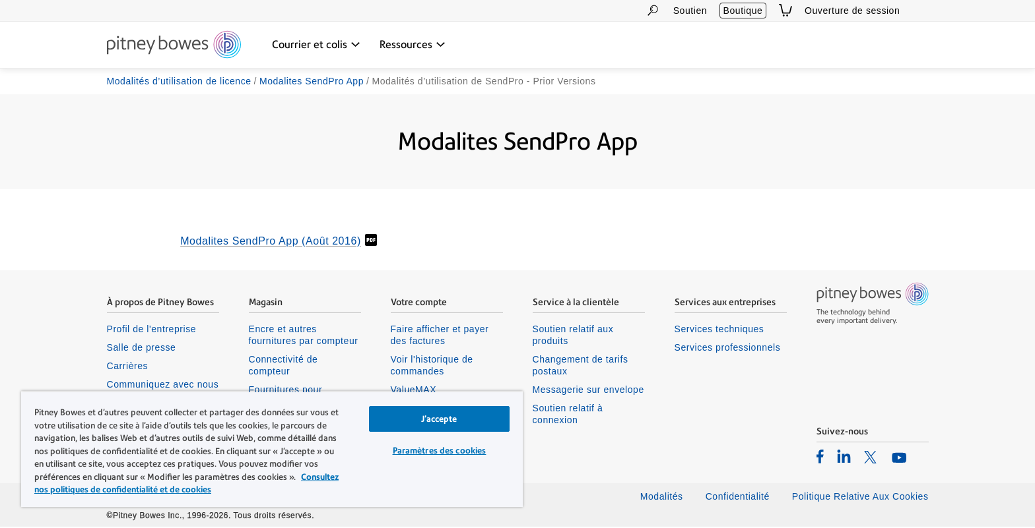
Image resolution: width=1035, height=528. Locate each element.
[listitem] (820, 457)
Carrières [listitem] (128, 366)
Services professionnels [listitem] (728, 348)
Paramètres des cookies (439, 450)
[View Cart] (785, 10)
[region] (272, 449)
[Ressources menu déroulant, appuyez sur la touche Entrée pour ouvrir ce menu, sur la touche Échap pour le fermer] (412, 45)
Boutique (743, 10)
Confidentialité (738, 497)
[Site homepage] (174, 45)
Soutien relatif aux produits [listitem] (573, 335)
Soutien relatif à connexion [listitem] (568, 415)
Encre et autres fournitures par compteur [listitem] (303, 335)
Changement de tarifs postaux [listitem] (580, 366)
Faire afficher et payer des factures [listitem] (440, 335)
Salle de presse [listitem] (141, 348)
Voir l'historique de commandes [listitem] (432, 366)
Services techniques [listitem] (719, 329)
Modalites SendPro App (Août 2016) (270, 241)
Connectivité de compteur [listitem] (283, 366)
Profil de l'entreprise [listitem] (152, 329)
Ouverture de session (852, 10)
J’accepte (439, 419)
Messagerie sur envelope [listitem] (588, 390)
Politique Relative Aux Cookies (860, 497)
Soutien (690, 10)
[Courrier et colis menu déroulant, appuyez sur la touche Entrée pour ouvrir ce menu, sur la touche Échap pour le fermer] (316, 45)
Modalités (661, 497)
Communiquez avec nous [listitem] (163, 385)
